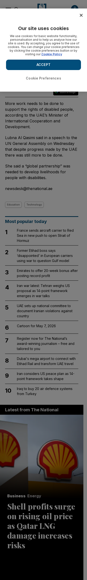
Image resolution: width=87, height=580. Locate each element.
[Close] (81, 15)
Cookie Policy (51, 54)
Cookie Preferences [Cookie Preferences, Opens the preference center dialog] (43, 78)
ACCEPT (43, 65)
